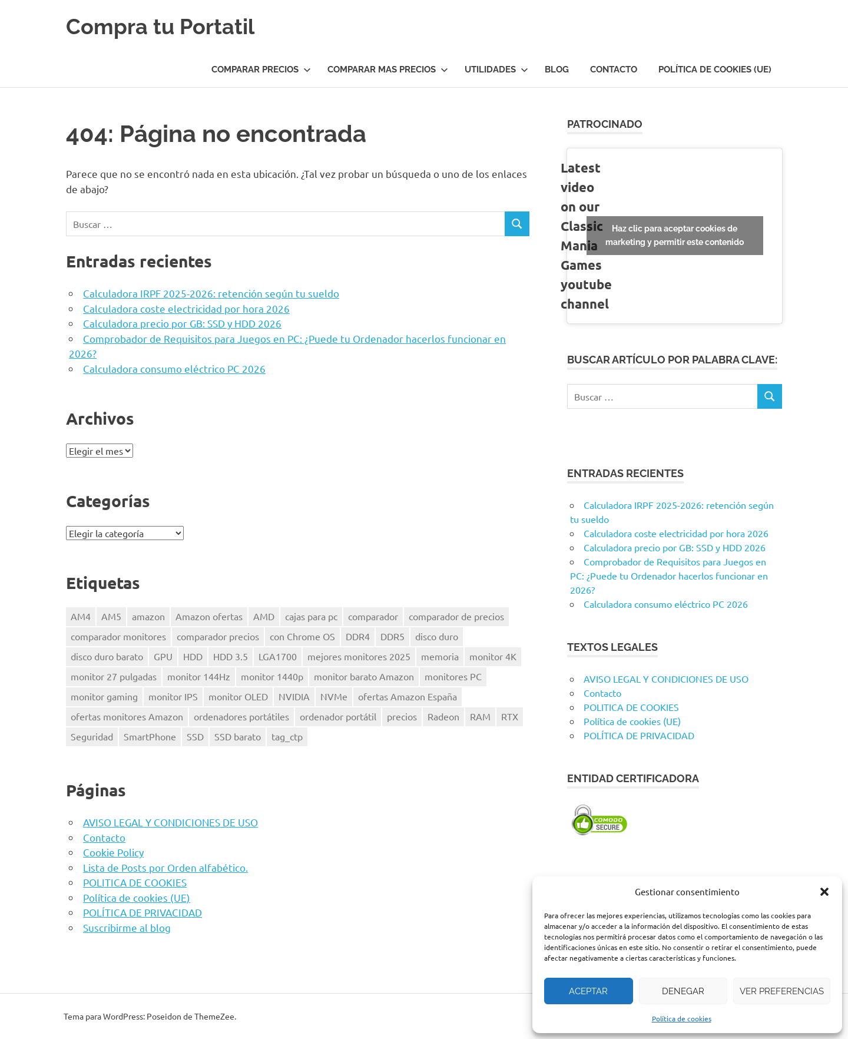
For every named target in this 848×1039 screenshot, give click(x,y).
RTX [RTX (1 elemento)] (509, 716)
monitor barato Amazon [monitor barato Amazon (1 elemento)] (364, 676)
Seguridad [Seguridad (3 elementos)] (92, 736)
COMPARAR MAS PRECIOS (387, 69)
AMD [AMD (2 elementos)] (263, 616)
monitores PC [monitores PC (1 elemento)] (453, 676)
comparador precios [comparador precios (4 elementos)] (218, 636)
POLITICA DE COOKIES (135, 882)
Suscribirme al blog (127, 927)
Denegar (683, 991)
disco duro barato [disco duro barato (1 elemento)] (107, 656)
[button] (824, 892)
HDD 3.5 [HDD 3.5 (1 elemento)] (230, 656)
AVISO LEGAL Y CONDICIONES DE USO (170, 822)
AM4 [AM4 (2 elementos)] (81, 616)
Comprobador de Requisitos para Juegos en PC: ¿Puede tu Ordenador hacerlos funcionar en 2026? (669, 575)
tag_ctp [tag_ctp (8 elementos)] (287, 736)
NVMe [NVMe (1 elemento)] (333, 696)
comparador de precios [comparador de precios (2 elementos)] (456, 616)
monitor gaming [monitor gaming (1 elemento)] (104, 696)
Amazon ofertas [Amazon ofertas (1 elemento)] (209, 616)
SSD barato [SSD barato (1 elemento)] (237, 736)
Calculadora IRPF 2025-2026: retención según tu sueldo (211, 293)
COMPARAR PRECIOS (261, 69)
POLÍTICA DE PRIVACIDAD (142, 912)
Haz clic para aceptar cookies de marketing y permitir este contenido (674, 235)
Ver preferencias (782, 991)
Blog (557, 69)
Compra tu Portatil (165, 26)
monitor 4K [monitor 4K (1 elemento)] (492, 656)
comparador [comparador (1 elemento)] (373, 616)
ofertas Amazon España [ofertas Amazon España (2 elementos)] (407, 696)
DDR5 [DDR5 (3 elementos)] (392, 636)
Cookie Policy (113, 852)
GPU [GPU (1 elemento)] (163, 656)
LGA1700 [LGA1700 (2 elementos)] (278, 656)
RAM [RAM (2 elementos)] (480, 716)
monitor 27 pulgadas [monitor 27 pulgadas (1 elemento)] (114, 676)
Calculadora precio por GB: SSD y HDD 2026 (182, 323)
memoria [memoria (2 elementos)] (440, 656)
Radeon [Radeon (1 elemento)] (443, 716)
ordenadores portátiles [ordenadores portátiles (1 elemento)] (241, 716)
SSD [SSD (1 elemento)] (195, 736)
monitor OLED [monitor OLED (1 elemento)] (238, 696)
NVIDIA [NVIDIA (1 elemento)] (294, 696)
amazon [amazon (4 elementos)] (148, 616)
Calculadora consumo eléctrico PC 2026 (174, 368)
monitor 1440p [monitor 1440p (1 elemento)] (272, 676)
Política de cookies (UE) (714, 69)
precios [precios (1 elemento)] (402, 716)
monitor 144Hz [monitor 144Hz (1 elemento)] (198, 676)
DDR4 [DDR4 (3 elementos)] (358, 636)
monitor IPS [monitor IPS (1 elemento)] (173, 696)
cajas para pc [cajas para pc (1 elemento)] (311, 616)
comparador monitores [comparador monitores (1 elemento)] (118, 636)
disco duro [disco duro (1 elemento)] (436, 636)
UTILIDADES (496, 69)
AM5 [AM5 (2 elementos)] (111, 616)
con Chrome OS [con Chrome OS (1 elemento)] (302, 636)
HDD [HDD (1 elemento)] (193, 656)
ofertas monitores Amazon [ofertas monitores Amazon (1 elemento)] (127, 716)
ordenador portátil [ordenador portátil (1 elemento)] (338, 716)
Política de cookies (681, 1018)
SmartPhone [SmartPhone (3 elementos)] (150, 736)
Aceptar (588, 991)
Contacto (613, 69)
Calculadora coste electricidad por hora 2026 (186, 308)
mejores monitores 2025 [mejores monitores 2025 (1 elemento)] (358, 656)
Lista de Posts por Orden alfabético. (165, 867)
